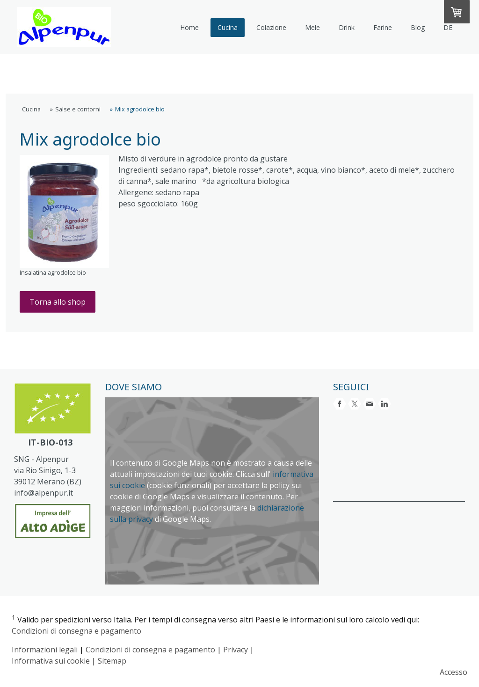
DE (447, 27)
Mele (312, 27)
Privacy (235, 649)
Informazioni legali (45, 649)
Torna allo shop (57, 302)
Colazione (271, 27)
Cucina (228, 27)
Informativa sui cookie (51, 661)
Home (189, 27)
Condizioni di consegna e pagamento (76, 631)
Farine (382, 27)
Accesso (453, 672)
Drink (347, 27)
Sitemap (112, 661)
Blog (418, 27)
